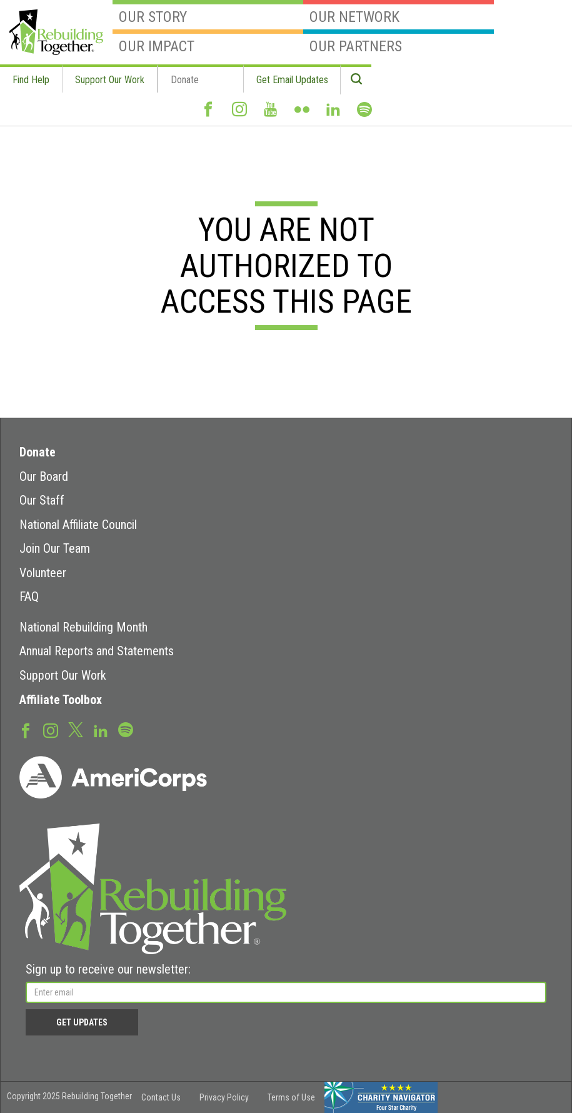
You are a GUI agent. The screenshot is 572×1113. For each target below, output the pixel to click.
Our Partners (398, 42)
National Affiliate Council (78, 524)
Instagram (239, 114)
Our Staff (41, 500)
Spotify (364, 115)
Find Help (31, 80)
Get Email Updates (292, 80)
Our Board (43, 476)
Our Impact (208, 42)
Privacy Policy (224, 1097)
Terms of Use (291, 1097)
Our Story (208, 13)
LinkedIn (333, 114)
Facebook (208, 114)
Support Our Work (109, 80)
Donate (185, 80)
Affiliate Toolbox (60, 699)
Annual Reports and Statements (96, 650)
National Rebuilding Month (83, 627)
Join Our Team (54, 548)
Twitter (75, 729)
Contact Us (161, 1097)
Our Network (398, 13)
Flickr (302, 114)
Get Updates (82, 1022)
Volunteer (42, 572)
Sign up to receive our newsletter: (108, 969)
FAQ (29, 596)
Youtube (270, 114)
